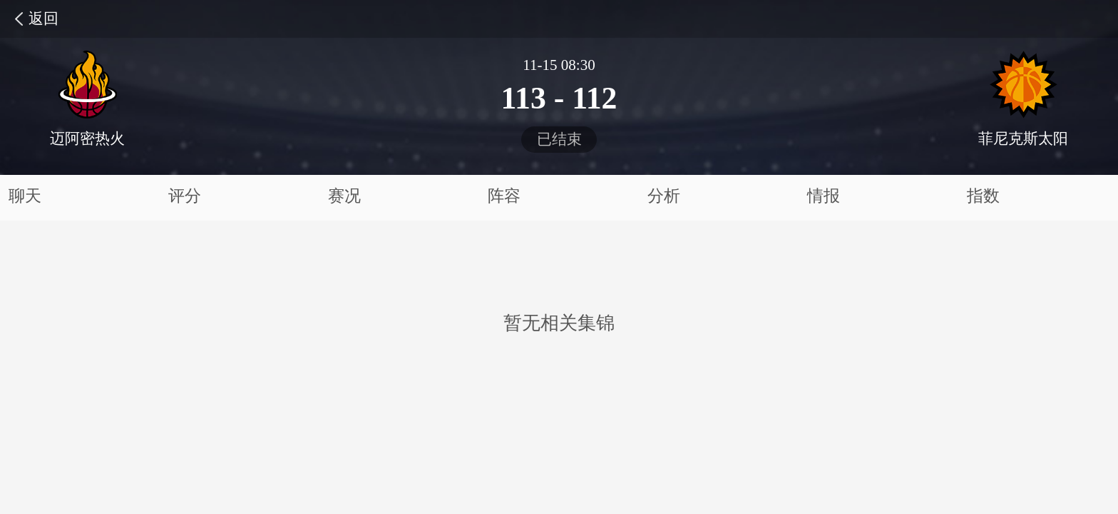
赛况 (344, 196)
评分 (184, 196)
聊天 (25, 196)
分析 (663, 196)
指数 (983, 196)
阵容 (504, 196)
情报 (823, 196)
